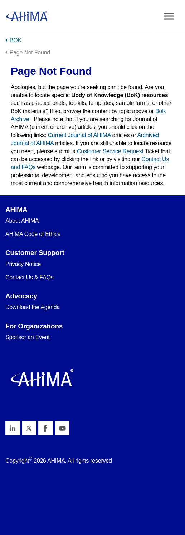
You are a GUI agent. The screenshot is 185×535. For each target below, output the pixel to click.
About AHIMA (22, 221)
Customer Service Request (110, 151)
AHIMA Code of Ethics (32, 234)
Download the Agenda (32, 307)
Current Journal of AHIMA (79, 135)
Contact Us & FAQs (29, 277)
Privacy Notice (23, 264)
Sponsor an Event (27, 337)
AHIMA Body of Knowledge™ (26, 16)
